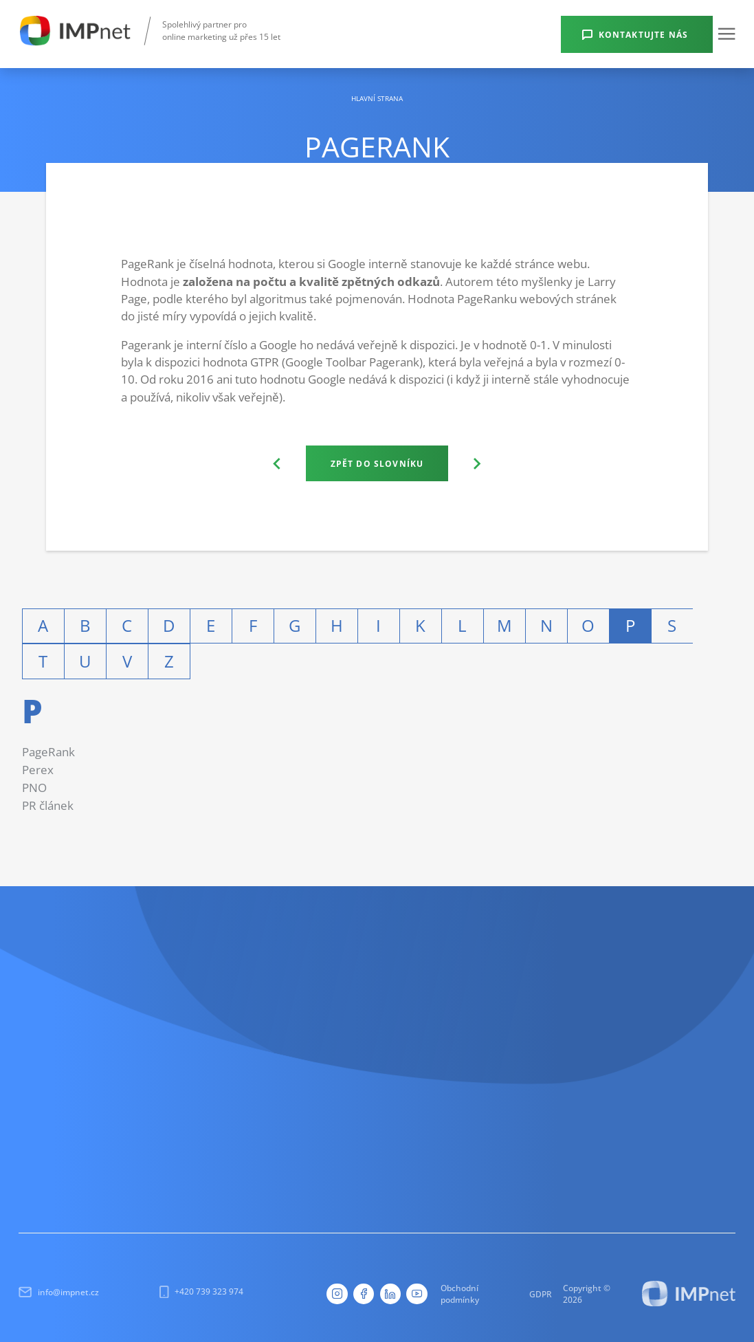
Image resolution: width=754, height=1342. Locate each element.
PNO (34, 787)
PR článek (48, 805)
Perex (38, 770)
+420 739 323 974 (201, 1292)
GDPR (540, 1293)
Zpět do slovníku (377, 463)
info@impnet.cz (59, 1292)
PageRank (48, 752)
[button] (726, 33)
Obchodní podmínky (460, 1293)
